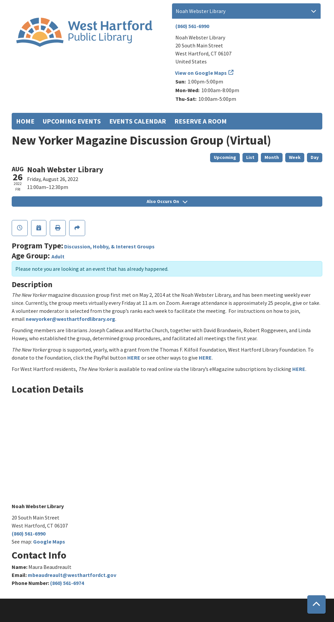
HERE (133, 357)
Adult (57, 256)
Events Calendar (137, 121)
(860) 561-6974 (67, 583)
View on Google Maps (201, 72)
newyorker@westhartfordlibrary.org (70, 319)
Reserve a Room (200, 121)
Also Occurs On (167, 201)
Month (272, 157)
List (250, 157)
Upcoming (225, 157)
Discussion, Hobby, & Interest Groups (109, 246)
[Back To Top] (316, 604)
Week (295, 157)
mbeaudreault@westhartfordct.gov (72, 575)
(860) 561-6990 (192, 26)
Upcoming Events (72, 121)
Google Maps (49, 541)
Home (25, 121)
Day (315, 157)
